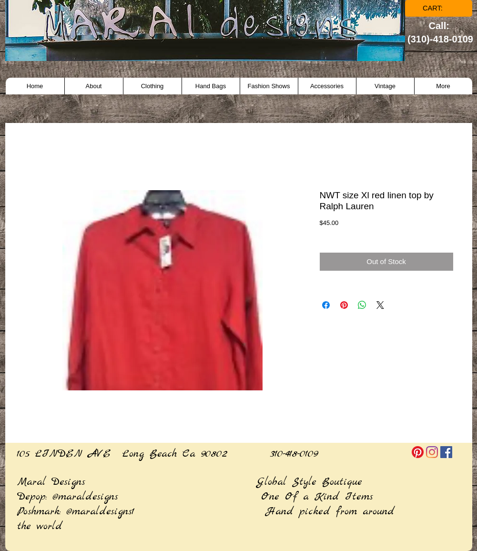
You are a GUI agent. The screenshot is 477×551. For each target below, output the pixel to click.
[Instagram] (432, 452)
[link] (439, 8)
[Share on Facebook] (326, 305)
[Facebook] (446, 452)
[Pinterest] (418, 452)
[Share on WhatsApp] (362, 305)
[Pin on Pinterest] (344, 305)
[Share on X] (380, 305)
